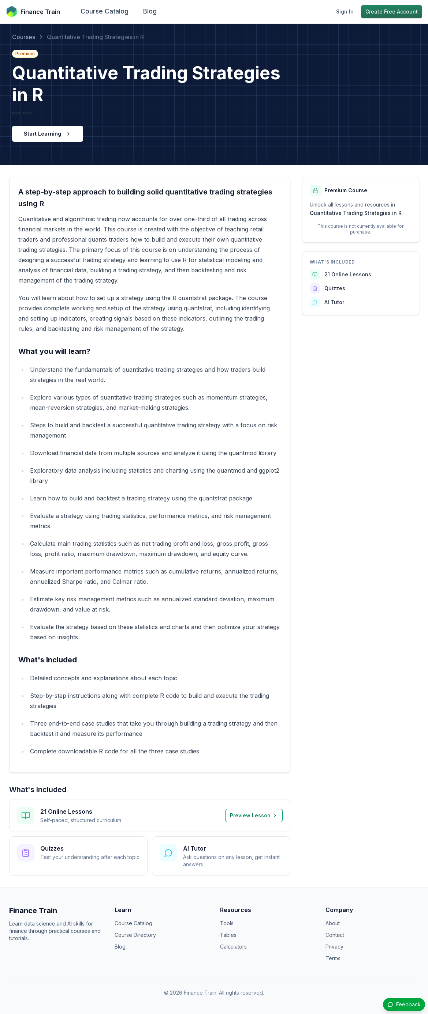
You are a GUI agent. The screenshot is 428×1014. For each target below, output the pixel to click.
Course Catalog (105, 11)
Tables (228, 935)
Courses (23, 37)
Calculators (233, 946)
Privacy (334, 946)
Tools (227, 923)
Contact (334, 935)
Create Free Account (391, 11)
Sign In (345, 11)
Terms (332, 958)
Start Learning (47, 133)
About (332, 923)
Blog (150, 11)
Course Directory (135, 935)
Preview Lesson (254, 815)
